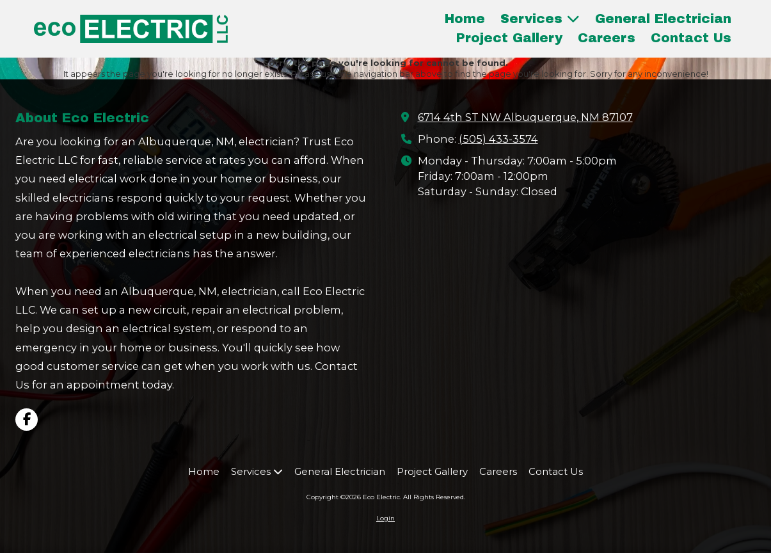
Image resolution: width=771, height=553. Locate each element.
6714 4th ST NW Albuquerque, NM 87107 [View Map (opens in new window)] (525, 117)
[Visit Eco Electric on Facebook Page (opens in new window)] (26, 419)
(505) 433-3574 (498, 138)
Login (385, 518)
